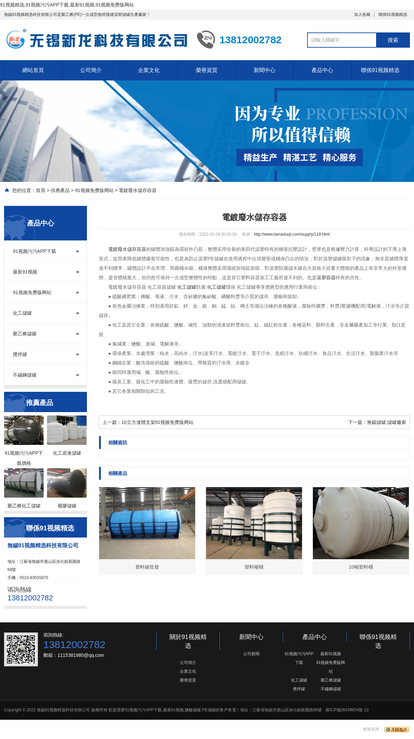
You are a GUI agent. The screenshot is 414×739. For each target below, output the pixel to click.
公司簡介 (91, 70)
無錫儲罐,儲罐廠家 (386, 422)
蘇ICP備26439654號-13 (347, 710)
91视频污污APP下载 (34, 251)
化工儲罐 (22, 313)
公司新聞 (251, 653)
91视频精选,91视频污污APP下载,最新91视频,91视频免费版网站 (67, 4)
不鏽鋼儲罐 (25, 375)
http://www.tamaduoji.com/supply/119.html (292, 234)
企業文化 (149, 70)
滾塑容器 (326, 277)
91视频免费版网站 (94, 190)
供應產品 (60, 190)
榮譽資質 (206, 70)
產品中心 (322, 70)
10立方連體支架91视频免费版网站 (157, 422)
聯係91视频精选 (392, 14)
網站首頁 (33, 70)
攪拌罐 (20, 354)
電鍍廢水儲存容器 (138, 190)
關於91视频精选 (188, 641)
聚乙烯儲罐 (25, 333)
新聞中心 (264, 70)
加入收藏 (362, 14)
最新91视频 (25, 272)
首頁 (40, 190)
